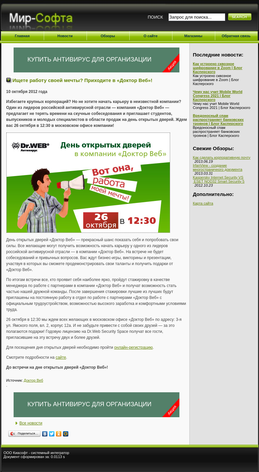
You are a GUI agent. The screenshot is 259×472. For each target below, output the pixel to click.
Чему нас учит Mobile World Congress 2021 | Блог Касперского (217, 96)
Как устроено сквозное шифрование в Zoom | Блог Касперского (217, 68)
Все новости (31, 423)
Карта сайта (203, 203)
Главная (22, 36)
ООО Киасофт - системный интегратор (36, 453)
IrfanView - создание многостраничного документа (217, 167)
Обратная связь (236, 36)
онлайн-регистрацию (133, 347)
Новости (65, 36)
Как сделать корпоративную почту (222, 157)
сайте (61, 357)
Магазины (193, 36)
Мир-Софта (43, 19)
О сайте (151, 36)
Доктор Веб (33, 380)
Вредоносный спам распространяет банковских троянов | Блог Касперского (218, 120)
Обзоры (107, 36)
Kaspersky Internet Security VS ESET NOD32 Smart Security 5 (219, 179)
